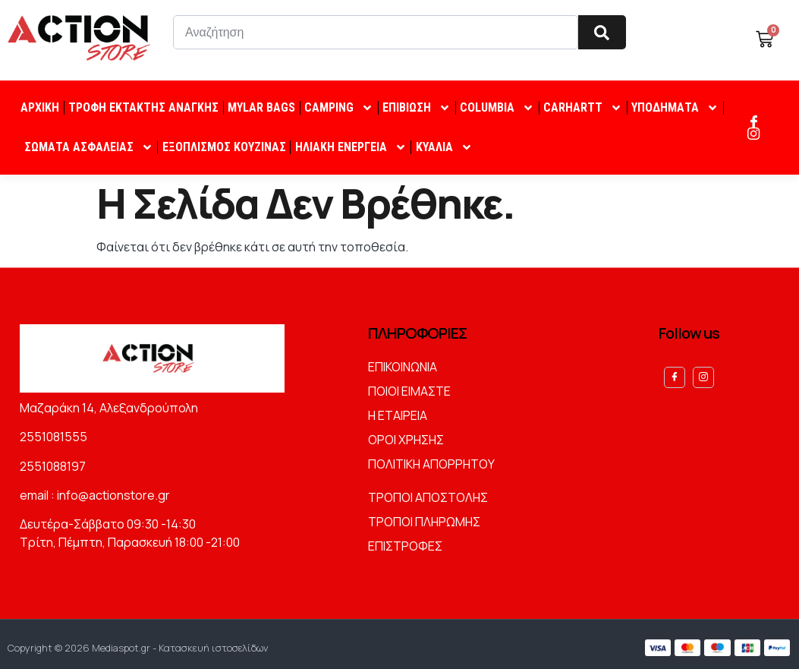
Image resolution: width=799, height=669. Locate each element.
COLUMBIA (497, 107)
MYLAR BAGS (261, 107)
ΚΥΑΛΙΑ (444, 147)
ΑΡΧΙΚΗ (39, 107)
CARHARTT (582, 107)
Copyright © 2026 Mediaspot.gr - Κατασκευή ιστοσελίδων (138, 644)
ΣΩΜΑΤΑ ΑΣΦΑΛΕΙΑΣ (88, 147)
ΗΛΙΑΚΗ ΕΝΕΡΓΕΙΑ (351, 147)
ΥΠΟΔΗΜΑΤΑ (675, 107)
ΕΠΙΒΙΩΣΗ (416, 107)
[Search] (602, 32)
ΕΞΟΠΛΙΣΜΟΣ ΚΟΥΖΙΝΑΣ (224, 147)
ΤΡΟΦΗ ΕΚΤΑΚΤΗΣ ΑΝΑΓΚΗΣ (143, 107)
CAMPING (338, 107)
